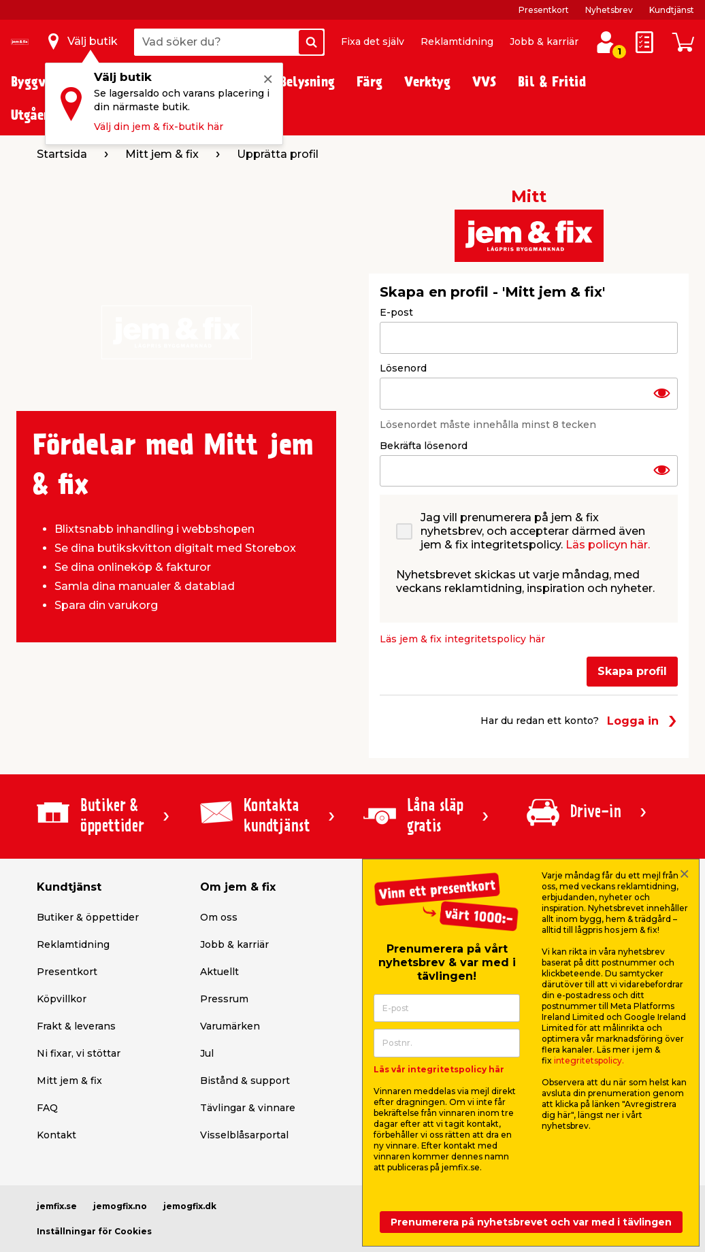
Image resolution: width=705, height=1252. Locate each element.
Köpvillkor (61, 999)
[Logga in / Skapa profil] (606, 42)
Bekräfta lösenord (424, 446)
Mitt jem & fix (69, 1080)
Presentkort (544, 9)
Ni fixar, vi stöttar (78, 1053)
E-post (396, 312)
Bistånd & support (245, 1080)
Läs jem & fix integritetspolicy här (462, 639)
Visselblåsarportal (244, 1135)
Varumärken (230, 1026)
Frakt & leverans (76, 1026)
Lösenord (403, 368)
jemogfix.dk (189, 1206)
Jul (207, 1053)
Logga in (642, 720)
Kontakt (56, 1135)
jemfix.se (57, 1206)
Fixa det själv (372, 41)
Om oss (218, 917)
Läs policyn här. (607, 544)
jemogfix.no (120, 1206)
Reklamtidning (457, 41)
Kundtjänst (671, 9)
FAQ (47, 1108)
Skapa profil (632, 671)
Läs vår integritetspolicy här (439, 1069)
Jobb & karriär (544, 41)
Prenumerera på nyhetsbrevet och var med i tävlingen (531, 1222)
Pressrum (224, 999)
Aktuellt (219, 972)
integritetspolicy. (589, 1060)
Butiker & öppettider (88, 917)
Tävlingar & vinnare (247, 1108)
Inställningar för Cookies (94, 1231)
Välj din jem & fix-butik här (158, 126)
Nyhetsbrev (609, 9)
